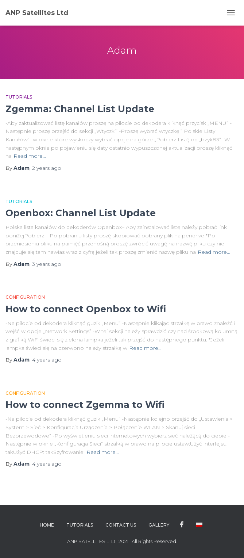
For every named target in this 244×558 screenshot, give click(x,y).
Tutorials (18, 97)
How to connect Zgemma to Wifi (84, 404)
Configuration (25, 297)
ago (46, 168)
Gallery (158, 525)
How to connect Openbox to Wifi (85, 308)
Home (47, 525)
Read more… (29, 156)
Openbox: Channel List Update (80, 212)
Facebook (181, 524)
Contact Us (120, 525)
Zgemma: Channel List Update (79, 108)
